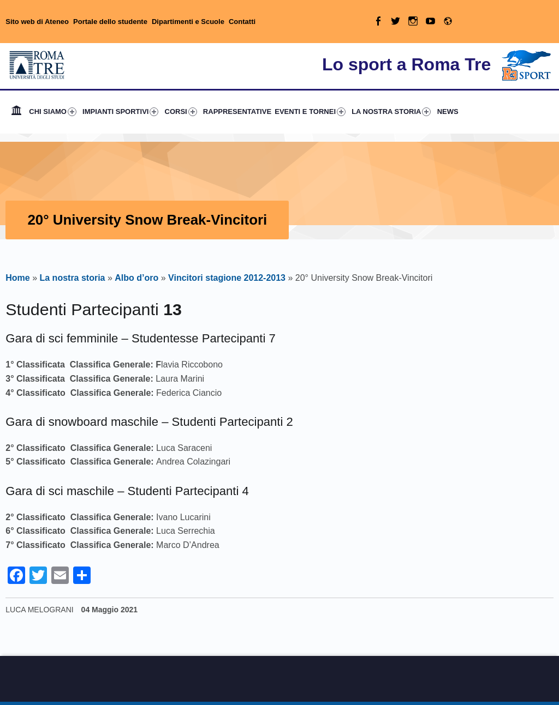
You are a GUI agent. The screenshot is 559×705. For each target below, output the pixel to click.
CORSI (181, 111)
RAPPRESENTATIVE (237, 111)
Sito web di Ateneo (37, 21)
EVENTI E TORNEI (310, 111)
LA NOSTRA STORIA (391, 111)
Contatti (242, 21)
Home (16, 112)
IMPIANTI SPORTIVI (120, 111)
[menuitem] (16, 112)
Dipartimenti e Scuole (188, 21)
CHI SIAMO (52, 111)
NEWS (448, 111)
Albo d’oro (136, 277)
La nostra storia (72, 277)
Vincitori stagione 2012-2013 (227, 277)
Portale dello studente (110, 21)
